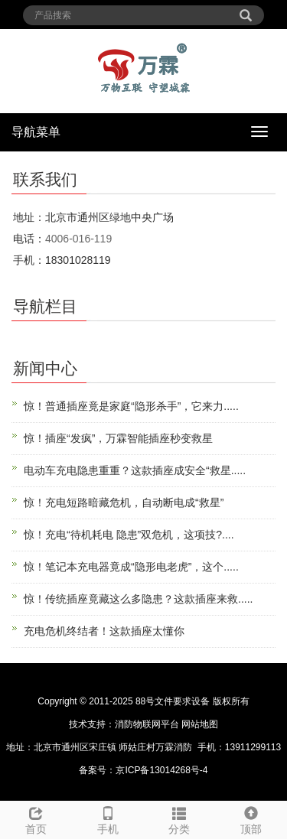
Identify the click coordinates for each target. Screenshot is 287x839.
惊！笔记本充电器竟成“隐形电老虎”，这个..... (131, 567)
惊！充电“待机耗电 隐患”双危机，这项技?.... (129, 534)
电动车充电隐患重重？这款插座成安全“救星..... (135, 470)
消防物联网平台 (147, 724)
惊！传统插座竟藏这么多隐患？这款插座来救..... (138, 599)
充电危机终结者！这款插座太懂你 (104, 631)
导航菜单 (35, 131)
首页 (36, 818)
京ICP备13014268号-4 (161, 770)
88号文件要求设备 (172, 701)
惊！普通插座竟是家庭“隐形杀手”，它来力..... (131, 406)
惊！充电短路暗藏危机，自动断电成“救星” (123, 502)
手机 (108, 818)
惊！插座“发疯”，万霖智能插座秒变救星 (118, 438)
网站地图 (199, 724)
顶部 (251, 818)
